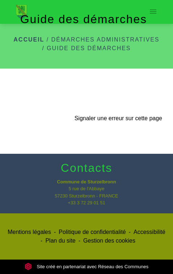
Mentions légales (29, 232)
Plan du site (61, 241)
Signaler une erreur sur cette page (118, 118)
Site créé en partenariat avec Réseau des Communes (86, 266)
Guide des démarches (89, 48)
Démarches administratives (105, 39)
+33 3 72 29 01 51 (86, 202)
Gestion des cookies (109, 241)
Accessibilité (149, 232)
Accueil (29, 39)
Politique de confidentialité (92, 232)
